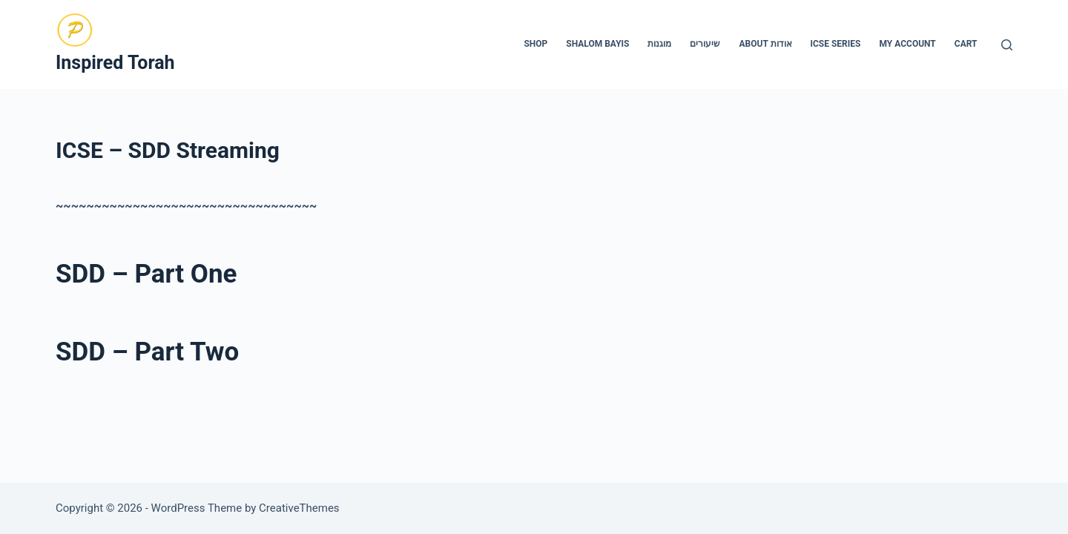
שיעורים (705, 44)
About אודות (765, 44)
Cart (966, 44)
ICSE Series (836, 44)
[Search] (1006, 44)
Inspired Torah (115, 62)
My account (907, 44)
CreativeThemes (299, 508)
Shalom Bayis (597, 44)
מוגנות (659, 44)
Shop (535, 44)
